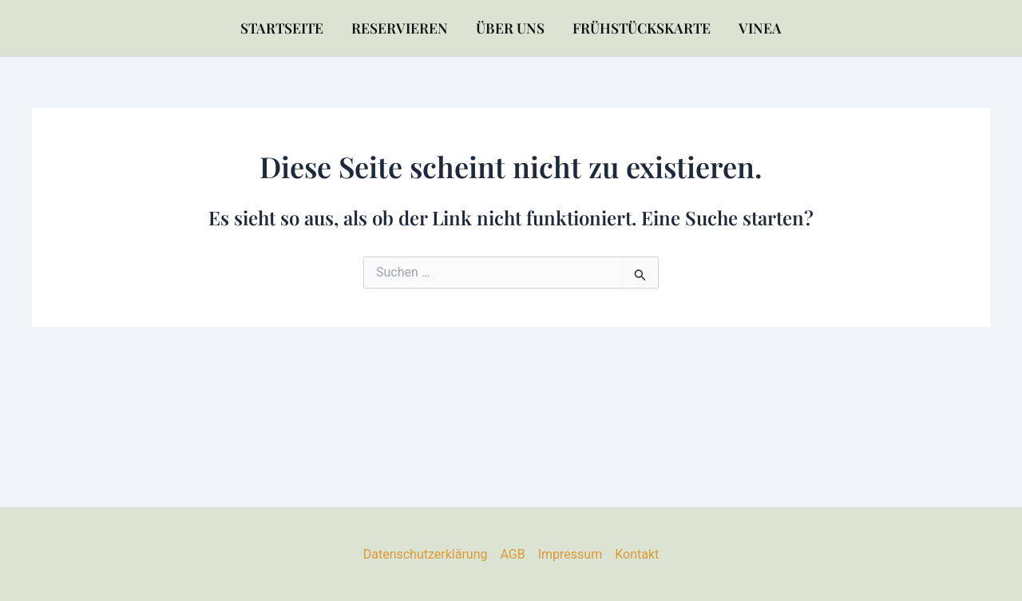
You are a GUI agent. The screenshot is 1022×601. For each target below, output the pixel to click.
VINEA (760, 27)
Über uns (510, 27)
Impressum (570, 554)
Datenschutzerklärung (425, 554)
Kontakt (637, 554)
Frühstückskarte (641, 27)
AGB (512, 554)
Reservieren (399, 27)
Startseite (281, 27)
